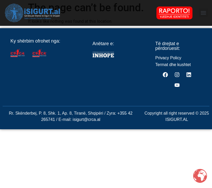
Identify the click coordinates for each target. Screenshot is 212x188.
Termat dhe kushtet (173, 69)
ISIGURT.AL (176, 124)
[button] (203, 13)
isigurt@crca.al (86, 124)
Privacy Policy (168, 63)
